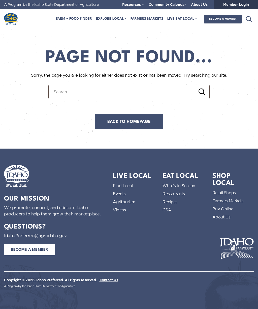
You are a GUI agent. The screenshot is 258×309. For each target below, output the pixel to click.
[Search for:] (129, 92)
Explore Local (110, 18)
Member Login (236, 4)
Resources (132, 4)
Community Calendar (167, 4)
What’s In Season (179, 185)
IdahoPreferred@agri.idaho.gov (35, 235)
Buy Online (222, 208)
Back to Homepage (129, 122)
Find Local (123, 185)
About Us (199, 4)
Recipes (170, 201)
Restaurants (174, 193)
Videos (119, 209)
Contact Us (109, 280)
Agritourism (124, 201)
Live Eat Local (181, 18)
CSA (167, 209)
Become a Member (223, 19)
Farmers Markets (147, 18)
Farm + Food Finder (74, 18)
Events (119, 193)
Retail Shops (224, 192)
